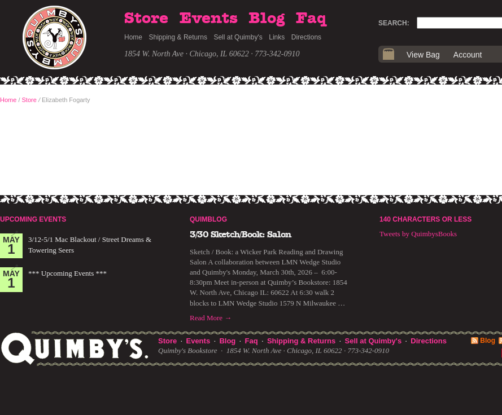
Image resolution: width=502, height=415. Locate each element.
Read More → (211, 318)
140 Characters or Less (425, 219)
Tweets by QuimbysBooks (418, 233)
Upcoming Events (33, 219)
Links (277, 37)
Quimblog (208, 219)
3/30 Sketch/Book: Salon (240, 234)
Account (467, 54)
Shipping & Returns (178, 37)
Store (146, 19)
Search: (393, 23)
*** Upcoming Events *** (67, 273)
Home (133, 37)
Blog (266, 19)
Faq (311, 19)
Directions (306, 37)
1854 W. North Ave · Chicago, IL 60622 (186, 54)
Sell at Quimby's (237, 37)
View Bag (423, 54)
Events (209, 19)
